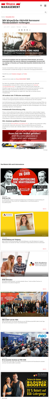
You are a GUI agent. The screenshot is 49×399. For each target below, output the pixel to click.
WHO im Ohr (6, 198)
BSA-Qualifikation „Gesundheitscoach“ (19, 123)
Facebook (14, 74)
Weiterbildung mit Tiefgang (11, 239)
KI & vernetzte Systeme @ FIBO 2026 (14, 360)
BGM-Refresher (7, 280)
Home (3, 17)
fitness (17, 79)
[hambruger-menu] (44, 5)
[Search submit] (46, 12)
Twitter (25, 74)
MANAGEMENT (23, 79)
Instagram (19, 74)
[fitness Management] (11, 5)
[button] (19, 30)
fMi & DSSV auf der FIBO (10, 320)
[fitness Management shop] (41, 5)
